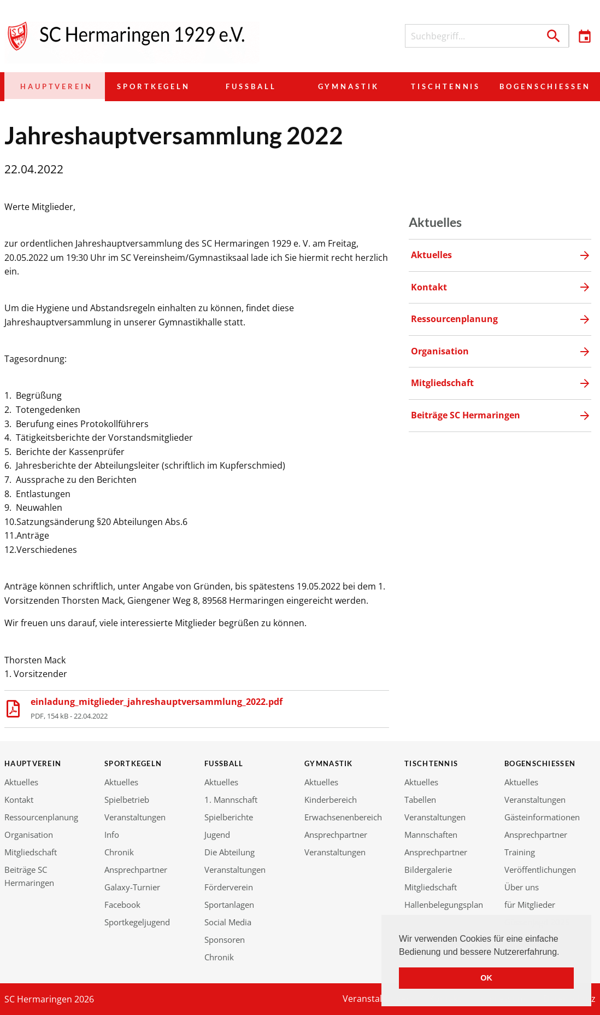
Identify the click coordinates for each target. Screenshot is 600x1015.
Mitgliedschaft (30, 852)
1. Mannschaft (230, 799)
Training (519, 852)
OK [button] (486, 977)
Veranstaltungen (135, 817)
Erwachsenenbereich (343, 817)
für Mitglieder (529, 904)
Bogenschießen (541, 86)
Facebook (122, 904)
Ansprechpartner (135, 869)
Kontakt (18, 799)
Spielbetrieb (126, 799)
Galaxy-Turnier (132, 887)
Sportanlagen (229, 904)
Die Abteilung (229, 852)
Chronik (119, 852)
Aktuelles (21, 782)
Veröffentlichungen (540, 869)
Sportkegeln (149, 86)
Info (111, 834)
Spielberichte (228, 817)
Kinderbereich (330, 799)
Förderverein (228, 887)
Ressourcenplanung (41, 817)
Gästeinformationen (542, 817)
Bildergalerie (428, 869)
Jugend (217, 834)
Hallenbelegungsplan (443, 904)
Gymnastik (342, 86)
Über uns (521, 887)
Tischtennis (439, 86)
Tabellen (420, 799)
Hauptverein (52, 86)
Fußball (246, 86)
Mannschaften (430, 834)
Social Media (227, 922)
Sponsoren (224, 939)
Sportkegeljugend (137, 922)
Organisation (28, 834)
